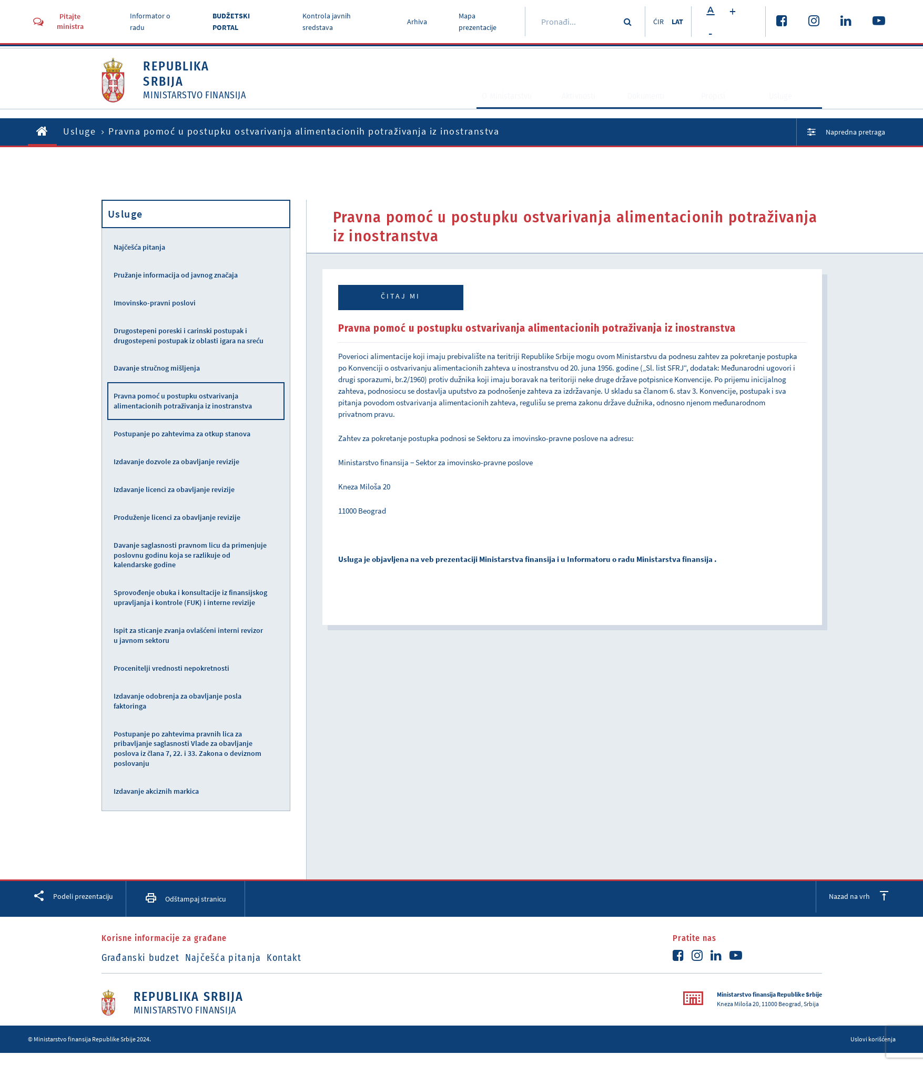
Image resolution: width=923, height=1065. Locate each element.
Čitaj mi (400, 296)
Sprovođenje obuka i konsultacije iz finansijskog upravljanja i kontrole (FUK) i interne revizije (190, 597)
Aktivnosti (570, 108)
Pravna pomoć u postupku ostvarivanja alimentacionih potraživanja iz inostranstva (183, 401)
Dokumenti (648, 108)
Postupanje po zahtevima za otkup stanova (182, 433)
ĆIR (652, 21)
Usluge (788, 108)
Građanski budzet (141, 958)
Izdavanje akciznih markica (156, 791)
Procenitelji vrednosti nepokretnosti (171, 668)
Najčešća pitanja (139, 247)
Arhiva (412, 21)
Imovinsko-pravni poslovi (155, 303)
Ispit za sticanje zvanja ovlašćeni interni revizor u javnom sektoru (188, 635)
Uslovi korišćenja (873, 1039)
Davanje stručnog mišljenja (157, 368)
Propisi (720, 108)
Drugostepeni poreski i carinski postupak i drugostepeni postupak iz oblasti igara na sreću (188, 335)
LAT (676, 21)
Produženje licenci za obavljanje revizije (177, 517)
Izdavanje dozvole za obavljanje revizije (176, 461)
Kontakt (312, 958)
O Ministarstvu (483, 108)
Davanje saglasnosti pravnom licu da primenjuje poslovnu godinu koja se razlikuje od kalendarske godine (190, 555)
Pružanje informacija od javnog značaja (176, 275)
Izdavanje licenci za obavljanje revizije (174, 489)
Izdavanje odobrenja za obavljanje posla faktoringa (177, 701)
